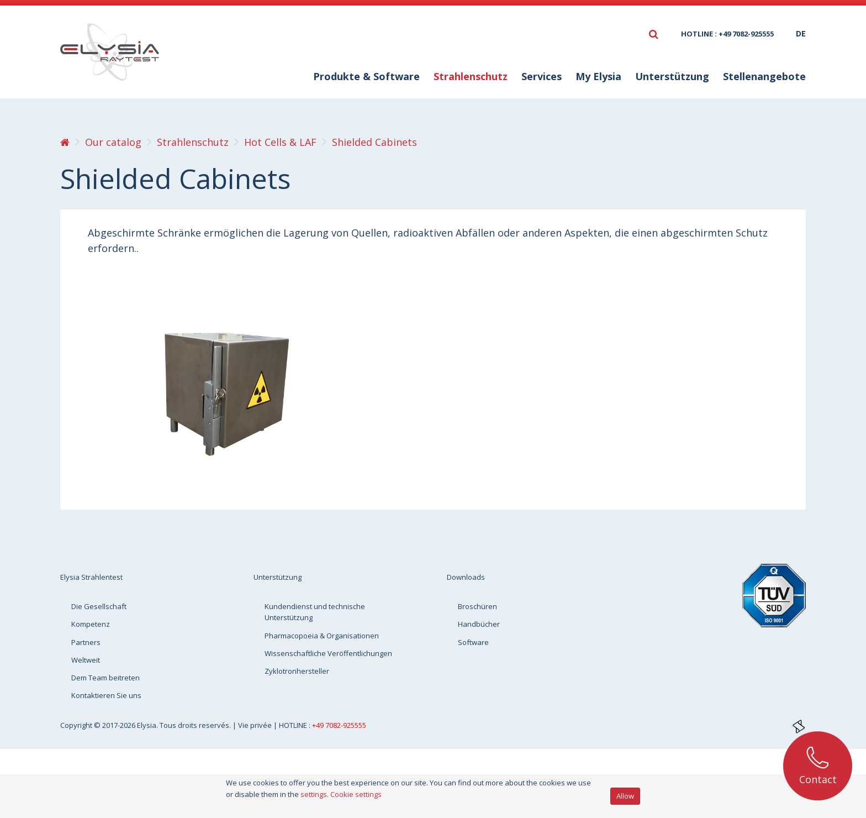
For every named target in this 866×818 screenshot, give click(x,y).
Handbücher (479, 624)
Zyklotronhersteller (297, 671)
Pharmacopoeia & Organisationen (322, 636)
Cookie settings (356, 794)
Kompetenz (90, 624)
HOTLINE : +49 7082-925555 (727, 34)
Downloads (466, 577)
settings (313, 794)
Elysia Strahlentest (91, 577)
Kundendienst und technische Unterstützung (315, 611)
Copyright (77, 725)
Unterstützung (672, 76)
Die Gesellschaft (98, 606)
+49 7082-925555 (339, 725)
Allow (625, 796)
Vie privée (255, 725)
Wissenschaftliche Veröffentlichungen (328, 653)
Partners (86, 642)
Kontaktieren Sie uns (106, 695)
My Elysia (598, 76)
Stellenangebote (764, 76)
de (801, 33)
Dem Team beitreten (105, 678)
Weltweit (85, 660)
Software (473, 642)
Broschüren (477, 606)
